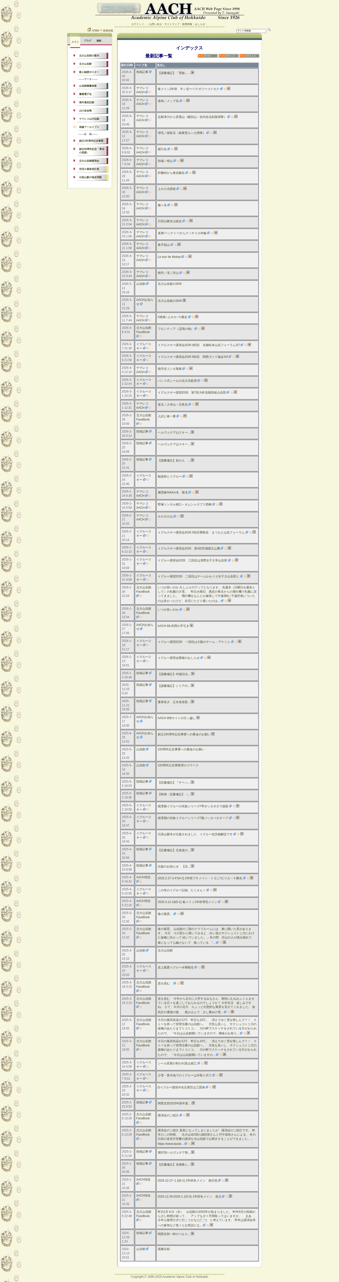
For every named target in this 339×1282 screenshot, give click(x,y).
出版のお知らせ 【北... (174, 866)
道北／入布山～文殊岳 (173, 404)
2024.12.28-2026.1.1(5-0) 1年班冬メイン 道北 (189, 1196)
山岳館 (140, 284)
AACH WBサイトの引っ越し (177, 718)
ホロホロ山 (165, 516)
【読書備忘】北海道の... (174, 850)
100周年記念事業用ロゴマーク (178, 765)
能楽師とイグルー (170, 476)
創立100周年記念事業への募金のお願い (184, 734)
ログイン (136, 24)
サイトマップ (172, 24)
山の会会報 (85, 110)
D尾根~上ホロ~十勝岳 (172, 317)
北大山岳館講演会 (89, 160)
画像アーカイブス (89, 127)
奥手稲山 (164, 245)
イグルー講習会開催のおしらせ (179, 658)
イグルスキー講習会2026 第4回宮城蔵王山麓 (189, 548)
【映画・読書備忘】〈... (174, 794)
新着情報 (187, 24)
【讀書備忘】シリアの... (174, 686)
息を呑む (165, 983)
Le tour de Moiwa (169, 257)
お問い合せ (155, 24)
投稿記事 (142, 72)
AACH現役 (143, 877)
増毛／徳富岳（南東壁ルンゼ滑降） (182, 133)
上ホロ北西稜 (167, 189)
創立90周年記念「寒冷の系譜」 (91, 151)
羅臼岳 (162, 149)
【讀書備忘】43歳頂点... (174, 674)
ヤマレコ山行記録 (89, 118)
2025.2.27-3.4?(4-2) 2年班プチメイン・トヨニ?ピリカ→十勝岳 (200, 878)
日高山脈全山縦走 (170, 221)
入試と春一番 (167, 416)
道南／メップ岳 (168, 101)
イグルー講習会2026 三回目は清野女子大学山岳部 (192, 560)
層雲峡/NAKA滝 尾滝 (173, 492)
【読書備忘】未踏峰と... (174, 1164)
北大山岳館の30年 (170, 284)
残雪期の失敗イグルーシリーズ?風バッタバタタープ (193, 818)
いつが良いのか (168, 609)
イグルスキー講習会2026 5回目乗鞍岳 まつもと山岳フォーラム (201, 532)
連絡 (98, 40)
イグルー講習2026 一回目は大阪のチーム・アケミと (194, 642)
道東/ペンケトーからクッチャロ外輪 (182, 233)
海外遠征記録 (86, 102)
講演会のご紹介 (168, 1115)
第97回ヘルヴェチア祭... (174, 1152)
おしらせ (200, 24)
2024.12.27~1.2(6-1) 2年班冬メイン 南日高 (187, 1180)
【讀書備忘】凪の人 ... (174, 460)
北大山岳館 (85, 63)
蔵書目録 (164, 1249)
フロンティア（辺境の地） (176, 329)
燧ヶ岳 (162, 205)
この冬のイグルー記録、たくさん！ (182, 890)
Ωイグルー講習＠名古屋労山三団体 (181, 1087)
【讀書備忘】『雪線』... (174, 73)
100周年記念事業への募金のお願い (181, 749)
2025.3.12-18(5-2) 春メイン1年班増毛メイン (187, 902)
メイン (75, 41)
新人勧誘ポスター (89, 72)
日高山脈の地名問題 (90, 177)
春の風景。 (165, 914)
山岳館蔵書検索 (88, 85)
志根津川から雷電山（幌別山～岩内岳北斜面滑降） (192, 117)
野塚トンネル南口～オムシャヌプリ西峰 (185, 504)
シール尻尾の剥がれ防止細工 (177, 1063)
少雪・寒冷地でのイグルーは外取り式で (185, 1075)
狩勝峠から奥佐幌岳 (171, 173)
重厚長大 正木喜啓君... (174, 702)
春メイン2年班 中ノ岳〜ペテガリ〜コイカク (188, 89)
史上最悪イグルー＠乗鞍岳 (176, 967)
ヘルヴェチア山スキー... (174, 432)
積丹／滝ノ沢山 (168, 273)
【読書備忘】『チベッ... (174, 782)
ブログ (87, 40)
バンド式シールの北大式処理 (177, 381)
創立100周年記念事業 (91, 140)
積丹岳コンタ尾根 (170, 369)
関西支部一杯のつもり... (174, 1234)
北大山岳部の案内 (89, 55)
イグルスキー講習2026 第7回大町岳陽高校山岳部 (192, 392)
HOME (93, 30)
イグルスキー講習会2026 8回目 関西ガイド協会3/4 (193, 357)
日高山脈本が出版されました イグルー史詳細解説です (195, 834)
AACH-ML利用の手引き (173, 626)
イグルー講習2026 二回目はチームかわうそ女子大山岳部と (198, 576)
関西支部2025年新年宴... (174, 1103)
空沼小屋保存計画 (89, 169)
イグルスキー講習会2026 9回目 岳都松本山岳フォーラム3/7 (199, 345)
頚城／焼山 (165, 161)
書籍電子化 (85, 94)
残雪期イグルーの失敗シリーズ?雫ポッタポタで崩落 (193, 806)
